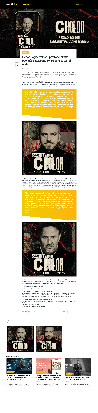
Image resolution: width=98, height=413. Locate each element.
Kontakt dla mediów (37, 8)
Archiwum (46, 8)
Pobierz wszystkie (11, 322)
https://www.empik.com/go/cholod (31, 288)
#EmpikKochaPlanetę (79, 4)
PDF (29, 311)
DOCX (34, 311)
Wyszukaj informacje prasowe (84, 8)
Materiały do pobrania (27, 8)
